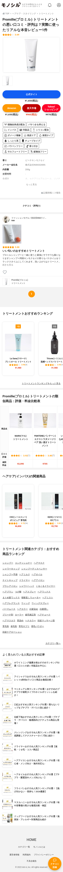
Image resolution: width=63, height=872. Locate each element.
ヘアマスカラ (8, 620)
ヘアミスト (47, 597)
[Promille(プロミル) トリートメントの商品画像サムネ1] (7, 81)
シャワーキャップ (11, 569)
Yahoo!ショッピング (51, 108)
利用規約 (27, 855)
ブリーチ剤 (7, 614)
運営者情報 (14, 855)
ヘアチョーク (44, 614)
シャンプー (7, 563)
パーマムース (8, 609)
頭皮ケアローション (12, 632)
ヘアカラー (22, 609)
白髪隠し (44, 609)
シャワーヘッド (26, 586)
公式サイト (31, 94)
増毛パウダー (37, 626)
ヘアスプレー (29, 591)
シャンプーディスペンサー (34, 569)
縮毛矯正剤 (30, 614)
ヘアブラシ (7, 591)
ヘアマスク (39, 563)
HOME (31, 840)
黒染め (20, 620)
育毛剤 (5, 626)
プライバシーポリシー (44, 855)
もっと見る (31, 184)
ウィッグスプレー (40, 603)
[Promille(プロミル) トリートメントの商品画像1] (31, 54)
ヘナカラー (30, 620)
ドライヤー (24, 580)
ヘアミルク (24, 574)
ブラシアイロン (10, 586)
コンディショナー (23, 563)
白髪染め (33, 609)
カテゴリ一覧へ (53, 643)
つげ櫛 (18, 591)
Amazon (11, 108)
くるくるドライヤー (45, 586)
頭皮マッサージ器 (46, 620)
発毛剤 (14, 626)
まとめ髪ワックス (11, 597)
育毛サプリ (24, 626)
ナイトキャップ (10, 580)
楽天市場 (31, 108)
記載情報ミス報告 (51, 193)
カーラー (19, 614)
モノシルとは (39, 847)
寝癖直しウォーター (31, 597)
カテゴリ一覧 (24, 847)
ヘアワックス (44, 591)
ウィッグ (25, 603)
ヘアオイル (37, 574)
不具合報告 (32, 861)
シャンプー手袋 (10, 574)
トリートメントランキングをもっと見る (41, 383)
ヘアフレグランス (11, 603)
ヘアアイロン (38, 580)
